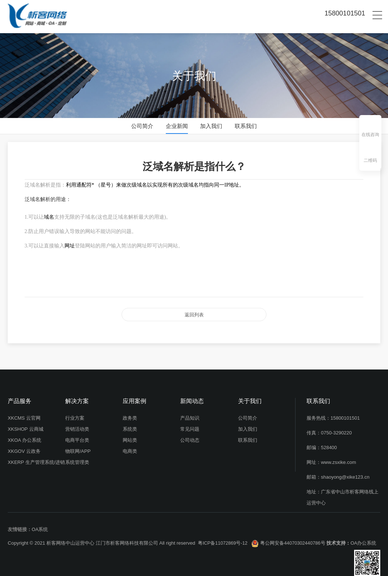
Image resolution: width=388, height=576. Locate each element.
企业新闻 (177, 126)
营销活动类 (77, 425)
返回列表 (194, 313)
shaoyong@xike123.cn (345, 473)
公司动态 (189, 437)
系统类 (130, 425)
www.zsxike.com (338, 459)
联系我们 (246, 126)
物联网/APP (78, 448)
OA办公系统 (366, 539)
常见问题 (189, 425)
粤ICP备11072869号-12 (223, 539)
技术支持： (341, 539)
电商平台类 (77, 437)
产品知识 (189, 414)
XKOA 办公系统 (24, 437)
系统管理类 (77, 459)
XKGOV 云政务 (24, 448)
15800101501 (345, 414)
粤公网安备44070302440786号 (294, 539)
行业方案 (74, 414)
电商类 (130, 448)
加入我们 (211, 126)
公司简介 (142, 126)
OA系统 (40, 526)
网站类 (130, 437)
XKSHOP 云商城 (25, 425)
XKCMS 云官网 (24, 414)
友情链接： (20, 526)
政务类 (130, 414)
